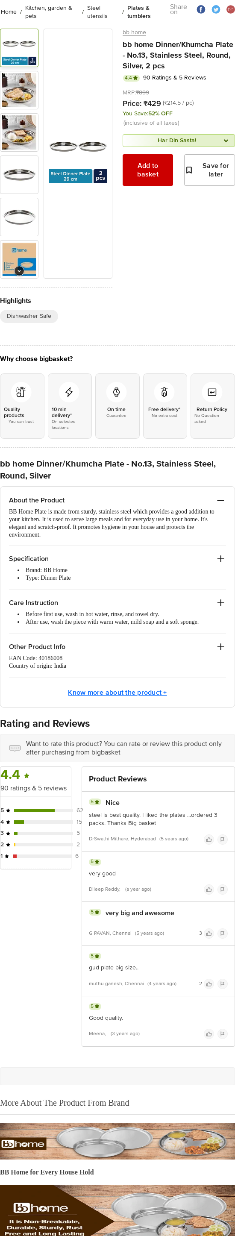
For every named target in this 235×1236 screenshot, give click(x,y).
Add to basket (148, 170)
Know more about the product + (117, 692)
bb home (134, 32)
